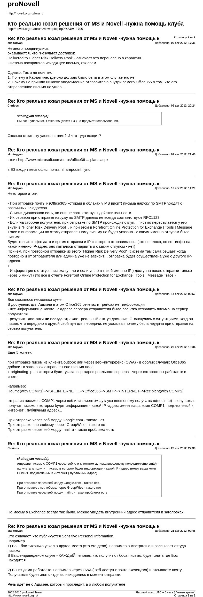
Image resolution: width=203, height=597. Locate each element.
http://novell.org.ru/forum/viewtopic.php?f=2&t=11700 (45, 29)
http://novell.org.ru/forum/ (25, 13)
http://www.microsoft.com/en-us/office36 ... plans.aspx (63, 160)
